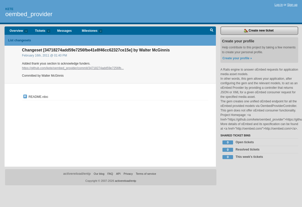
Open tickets (238, 142)
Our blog (99, 173)
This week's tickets (242, 157)
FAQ (110, 173)
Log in (278, 5)
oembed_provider (29, 14)
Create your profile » (237, 58)
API (118, 173)
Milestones (89, 31)
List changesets (19, 40)
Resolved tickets (241, 150)
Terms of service (146, 173)
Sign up (292, 5)
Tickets (40, 31)
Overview (16, 31)
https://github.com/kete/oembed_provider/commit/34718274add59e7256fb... (73, 68)
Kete (9, 9)
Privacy (128, 173)
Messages (64, 31)
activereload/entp (77, 173)
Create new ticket (259, 31)
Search (212, 30)
